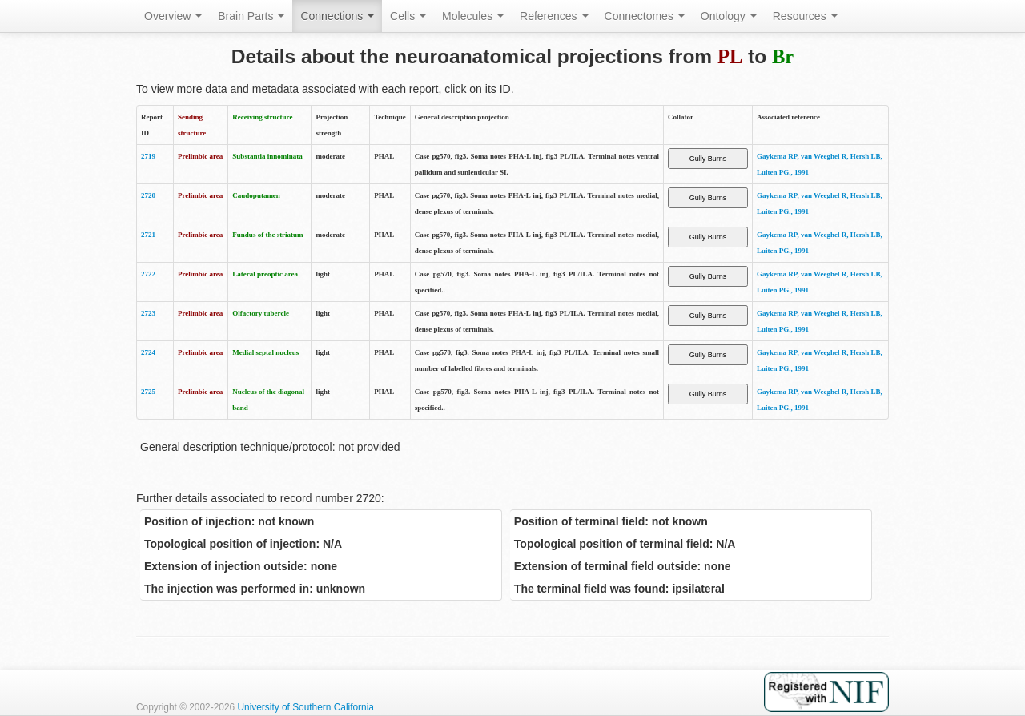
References (554, 16)
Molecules (473, 16)
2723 (148, 313)
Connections (337, 16)
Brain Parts (251, 16)
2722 (148, 274)
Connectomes (645, 16)
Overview (173, 16)
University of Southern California (305, 707)
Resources (805, 16)
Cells (408, 16)
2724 (148, 352)
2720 (148, 195)
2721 (148, 235)
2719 (148, 156)
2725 (148, 392)
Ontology (729, 16)
